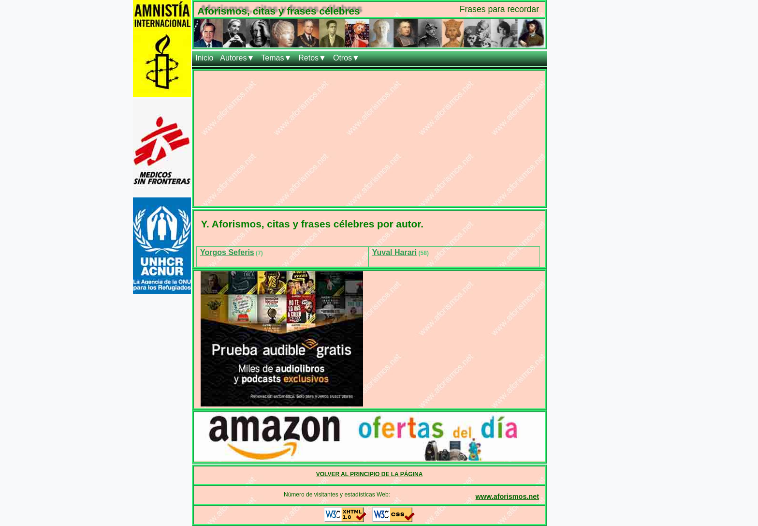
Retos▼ (312, 58)
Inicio (204, 58)
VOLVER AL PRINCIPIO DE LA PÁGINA (369, 474)
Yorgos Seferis (227, 252)
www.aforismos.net (507, 496)
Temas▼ (276, 58)
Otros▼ (346, 58)
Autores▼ (237, 58)
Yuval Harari (394, 252)
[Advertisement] (369, 138)
